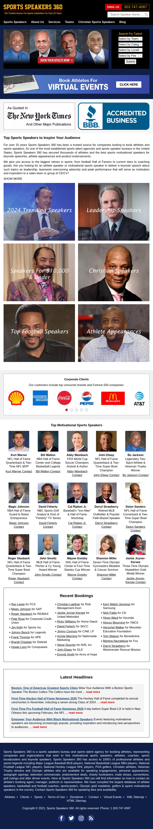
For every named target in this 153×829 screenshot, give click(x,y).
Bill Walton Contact (48, 471)
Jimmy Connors (67, 631)
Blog (122, 22)
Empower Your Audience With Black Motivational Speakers (52, 719)
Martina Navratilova (115, 641)
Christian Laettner (68, 604)
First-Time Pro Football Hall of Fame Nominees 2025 (47, 708)
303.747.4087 (135, 7)
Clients (24, 797)
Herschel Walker (113, 627)
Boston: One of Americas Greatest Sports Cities (44, 688)
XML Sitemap (135, 797)
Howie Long (19, 647)
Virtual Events (113, 797)
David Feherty (66, 626)
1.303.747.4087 (120, 808)
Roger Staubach (21, 613)
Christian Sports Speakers (96, 22)
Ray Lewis (18, 604)
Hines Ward (110, 617)
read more (93, 691)
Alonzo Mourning (114, 622)
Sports (38, 797)
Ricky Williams (66, 621)
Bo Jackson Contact (136, 475)
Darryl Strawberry (114, 645)
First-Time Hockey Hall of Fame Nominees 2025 (44, 698)
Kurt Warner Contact (19, 471)
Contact (93, 797)
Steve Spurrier (66, 644)
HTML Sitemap (76, 800)
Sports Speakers (15, 22)
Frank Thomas (20, 637)
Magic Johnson (21, 609)
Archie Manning (67, 636)
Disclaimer (76, 797)
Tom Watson (111, 636)
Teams (69, 22)
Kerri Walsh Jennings (116, 604)
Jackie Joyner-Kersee (71, 612)
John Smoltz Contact (48, 574)
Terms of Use (56, 797)
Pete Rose (18, 618)
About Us (37, 22)
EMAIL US (113, 7)
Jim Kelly (17, 627)
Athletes (10, 797)
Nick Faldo (110, 612)
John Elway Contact (106, 475)
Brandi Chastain (21, 642)
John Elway (64, 649)
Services (54, 22)
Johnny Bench (20, 632)
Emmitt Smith (65, 654)
